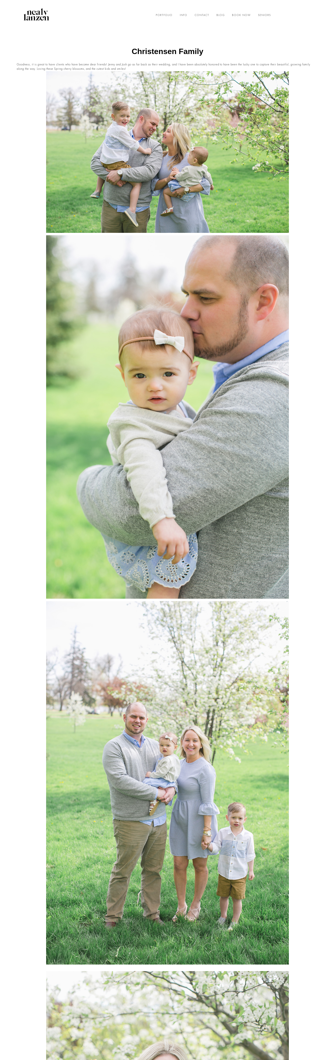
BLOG (221, 15)
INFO (183, 15)
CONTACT (202, 15)
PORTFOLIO (164, 15)
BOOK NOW (241, 15)
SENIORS (264, 15)
